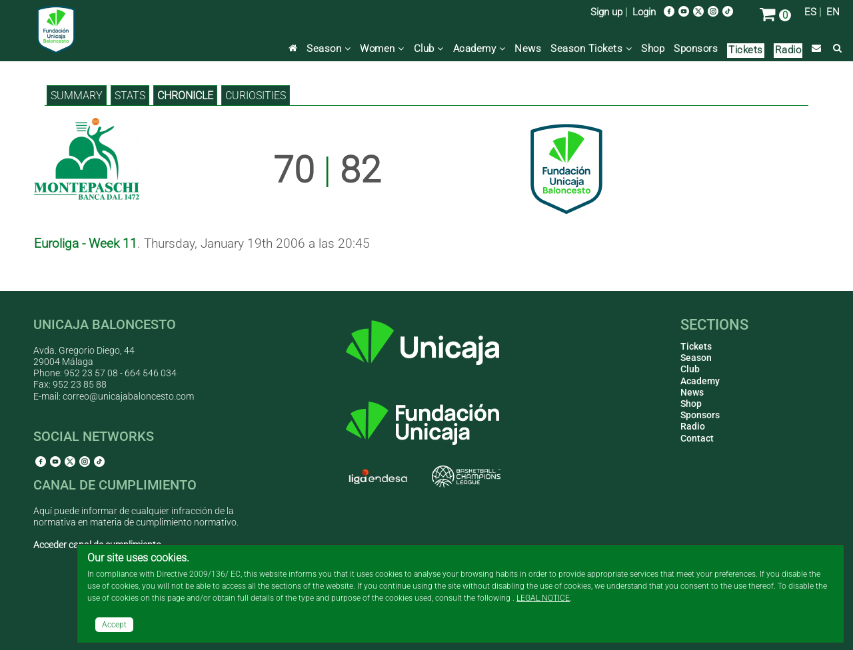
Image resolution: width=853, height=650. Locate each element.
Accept (114, 624)
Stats (130, 95)
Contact (697, 438)
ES (810, 12)
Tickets (745, 50)
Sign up (606, 12)
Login (644, 12)
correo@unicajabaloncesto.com (128, 396)
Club (429, 49)
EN (833, 12)
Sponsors (696, 49)
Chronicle (185, 95)
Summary (77, 95)
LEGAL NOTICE (543, 598)
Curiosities (255, 95)
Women (382, 49)
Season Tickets (591, 49)
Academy (479, 49)
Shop (652, 49)
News (527, 49)
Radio (788, 50)
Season (329, 49)
